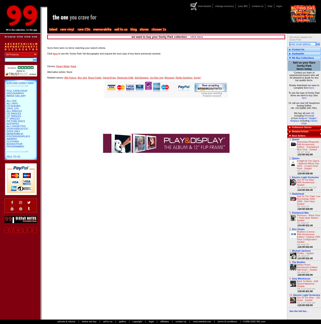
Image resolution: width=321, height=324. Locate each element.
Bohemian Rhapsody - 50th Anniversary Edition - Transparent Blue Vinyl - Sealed (308, 146)
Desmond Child (125, 77)
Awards (12, 139)
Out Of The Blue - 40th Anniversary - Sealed (306, 182)
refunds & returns (66, 321)
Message (169, 77)
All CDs (11, 101)
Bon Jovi (82, 77)
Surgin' (197, 77)
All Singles (14, 111)
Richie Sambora (184, 77)
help (269, 6)
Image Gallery (16, 96)
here (311, 88)
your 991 (243, 6)
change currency (224, 6)
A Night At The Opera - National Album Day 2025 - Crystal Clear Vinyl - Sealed (308, 165)
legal (151, 321)
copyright (137, 321)
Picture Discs (16, 121)
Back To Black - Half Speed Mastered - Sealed (307, 283)
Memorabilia (15, 134)
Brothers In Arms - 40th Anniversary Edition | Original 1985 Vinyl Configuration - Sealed (308, 236)
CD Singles (14, 113)
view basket (204, 6)
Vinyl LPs (13, 108)
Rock (73, 66)
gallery (122, 321)
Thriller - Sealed (305, 253)
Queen (295, 139)
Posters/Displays (18, 136)
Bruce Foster (95, 77)
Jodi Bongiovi (141, 77)
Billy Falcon (70, 77)
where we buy (89, 321)
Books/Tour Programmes (15, 145)
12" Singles (14, 116)
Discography (15, 93)
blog (133, 30)
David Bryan (109, 77)
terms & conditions (227, 321)
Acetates (13, 123)
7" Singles (13, 118)
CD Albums (13, 106)
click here (196, 36)
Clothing (13, 141)
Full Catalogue (17, 90)
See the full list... (298, 311)
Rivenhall (309, 115)
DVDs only (13, 131)
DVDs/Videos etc (17, 128)
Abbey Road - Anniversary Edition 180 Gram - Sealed (307, 267)
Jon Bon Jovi (156, 77)
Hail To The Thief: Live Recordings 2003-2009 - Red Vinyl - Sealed (308, 200)
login (279, 6)
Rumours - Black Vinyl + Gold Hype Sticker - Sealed (308, 218)
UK (312, 113)
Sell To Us (13, 156)
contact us (257, 6)
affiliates (164, 321)
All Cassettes (16, 126)
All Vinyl (12, 103)
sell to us (107, 321)
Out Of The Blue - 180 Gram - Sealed (308, 298)
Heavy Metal (62, 66)
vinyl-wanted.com (202, 321)
